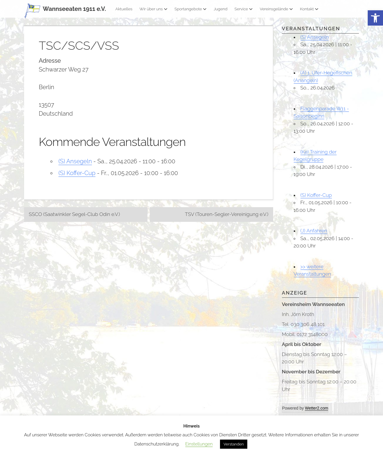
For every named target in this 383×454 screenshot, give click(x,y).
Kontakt (309, 8)
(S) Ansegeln (75, 161)
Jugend (220, 8)
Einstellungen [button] (199, 444)
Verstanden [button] (234, 444)
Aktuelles (123, 8)
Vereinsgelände (276, 8)
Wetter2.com (316, 408)
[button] (375, 18)
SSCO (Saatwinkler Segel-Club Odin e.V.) (74, 214)
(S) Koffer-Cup (76, 173)
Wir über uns (153, 8)
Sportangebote (190, 8)
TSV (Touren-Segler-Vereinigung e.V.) (226, 214)
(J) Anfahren (313, 231)
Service (243, 8)
